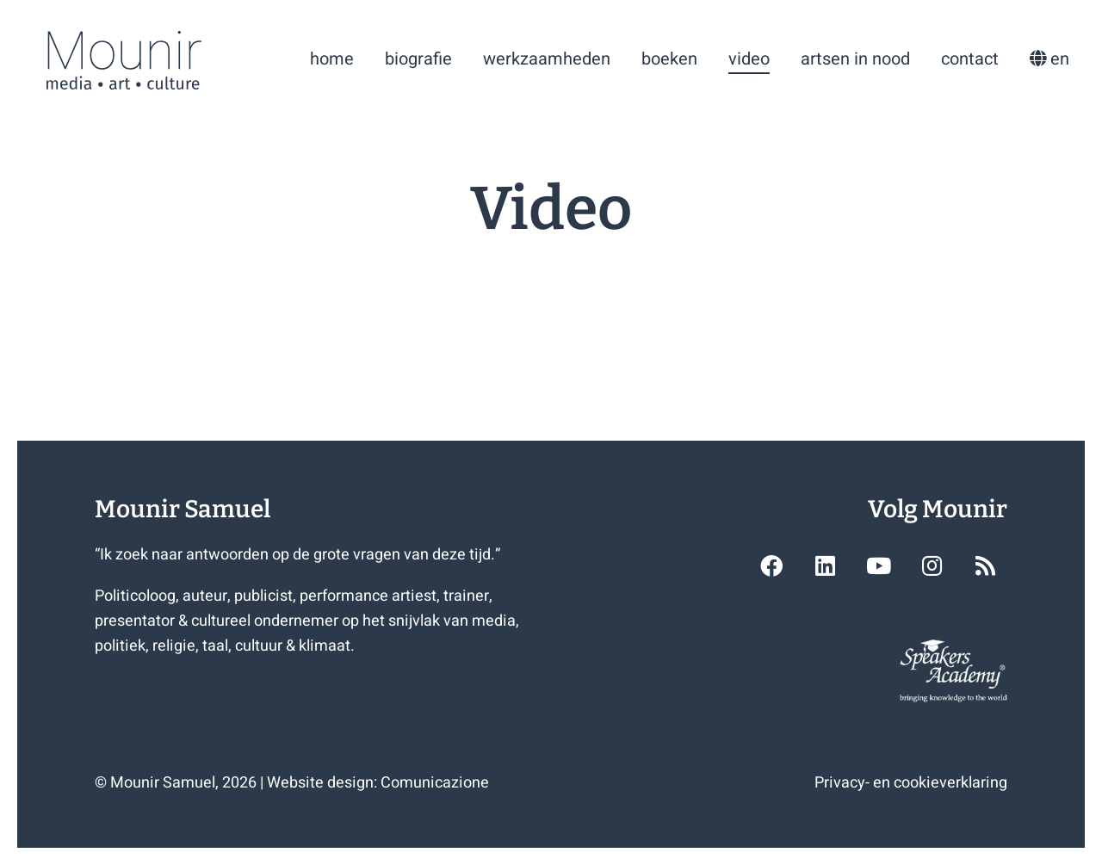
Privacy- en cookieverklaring (910, 782)
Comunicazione (435, 782)
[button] (771, 565)
